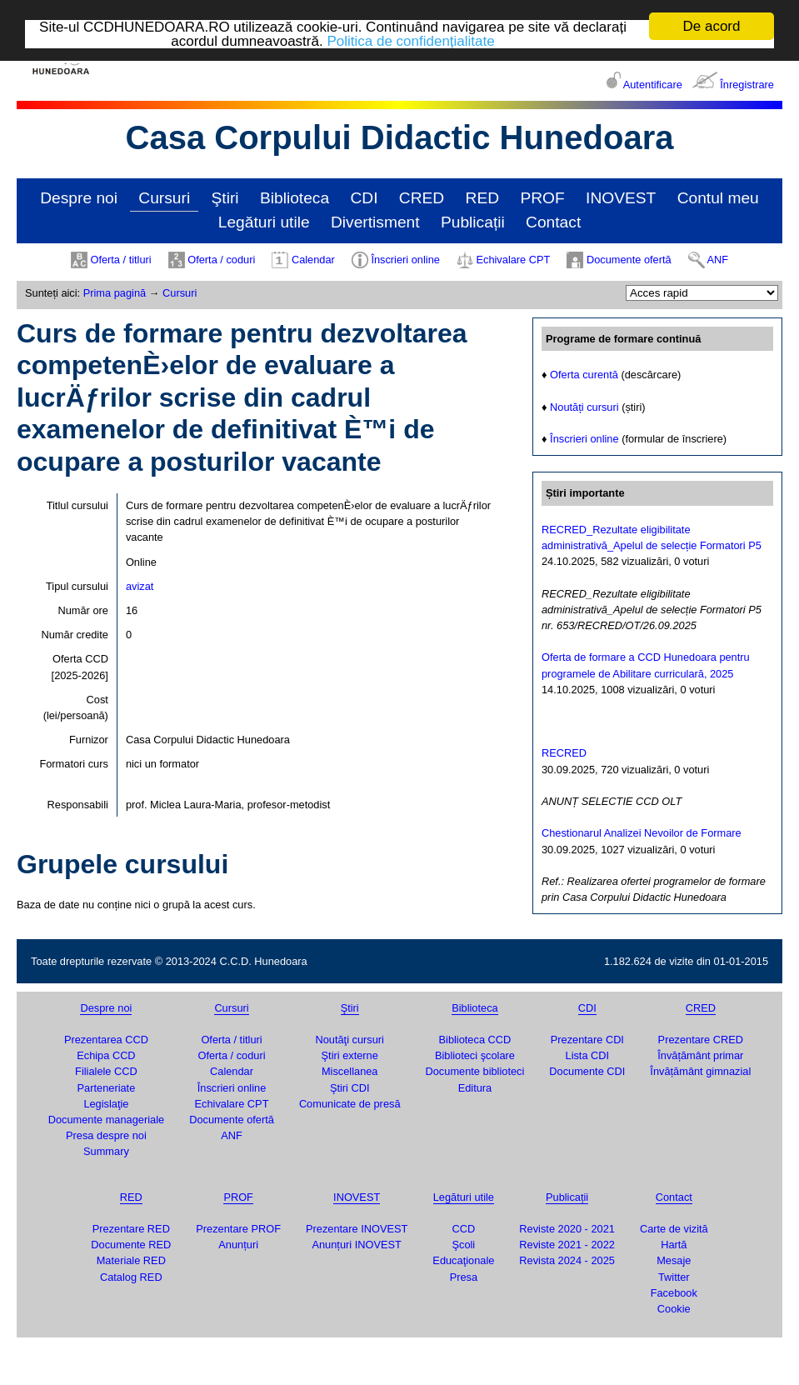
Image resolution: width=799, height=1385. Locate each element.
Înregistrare (747, 84)
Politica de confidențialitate (410, 40)
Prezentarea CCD (106, 1039)
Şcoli (463, 1244)
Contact (553, 222)
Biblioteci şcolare (475, 1055)
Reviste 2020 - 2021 (567, 1228)
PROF (542, 198)
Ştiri (225, 198)
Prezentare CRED (700, 1039)
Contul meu (718, 198)
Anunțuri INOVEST (356, 1244)
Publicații (473, 222)
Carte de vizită (674, 1228)
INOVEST (621, 198)
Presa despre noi (106, 1135)
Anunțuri (238, 1244)
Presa (463, 1276)
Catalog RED (131, 1276)
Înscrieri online (405, 259)
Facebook (674, 1293)
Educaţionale (463, 1260)
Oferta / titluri (120, 259)
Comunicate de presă (350, 1104)
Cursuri (164, 198)
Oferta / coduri (221, 259)
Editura (475, 1088)
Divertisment (375, 222)
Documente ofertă (629, 259)
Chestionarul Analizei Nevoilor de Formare (642, 833)
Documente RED (131, 1244)
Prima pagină (114, 293)
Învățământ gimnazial (700, 1071)
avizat (139, 586)
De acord (712, 26)
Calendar (313, 259)
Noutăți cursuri (584, 407)
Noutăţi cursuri (349, 1039)
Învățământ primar (700, 1055)
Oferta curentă (584, 374)
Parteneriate (106, 1088)
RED (483, 198)
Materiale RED (131, 1260)
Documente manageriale (106, 1119)
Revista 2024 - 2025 (567, 1260)
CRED (421, 198)
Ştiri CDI (350, 1088)
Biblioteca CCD (475, 1039)
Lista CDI (588, 1055)
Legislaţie (105, 1104)
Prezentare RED (131, 1228)
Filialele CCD (106, 1071)
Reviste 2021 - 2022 (567, 1244)
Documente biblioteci (475, 1071)
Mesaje (674, 1260)
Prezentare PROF (238, 1228)
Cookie (674, 1308)
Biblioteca (294, 198)
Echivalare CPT (513, 259)
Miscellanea (350, 1071)
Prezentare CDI (587, 1039)
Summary (106, 1151)
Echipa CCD (106, 1055)
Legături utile (264, 222)
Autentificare (652, 84)
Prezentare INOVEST (356, 1228)
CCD (463, 1228)
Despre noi (78, 198)
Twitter (674, 1276)
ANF (718, 259)
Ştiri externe (350, 1055)
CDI (363, 198)
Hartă (674, 1244)
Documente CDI (587, 1071)
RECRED (564, 753)
